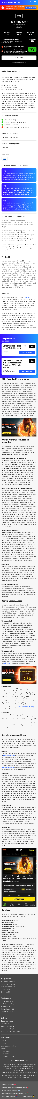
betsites (27, 297)
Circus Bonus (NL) (7, 1009)
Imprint (3, 1048)
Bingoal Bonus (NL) (7, 1012)
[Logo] (19, 1060)
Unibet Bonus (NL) (7, 1004)
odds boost (6, 663)
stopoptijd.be (18, 1070)
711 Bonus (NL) (6, 1006)
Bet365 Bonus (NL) (7, 1001)
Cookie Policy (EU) (7, 1056)
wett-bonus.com (27, 1096)
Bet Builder (5, 1023)
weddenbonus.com (9, 1096)
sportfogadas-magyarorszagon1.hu (15, 1093)
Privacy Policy (6, 1051)
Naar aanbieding (27, 352)
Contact (4, 1043)
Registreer (19, 58)
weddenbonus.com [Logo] (12, 2)
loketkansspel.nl (23, 1068)
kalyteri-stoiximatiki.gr (11, 1090)
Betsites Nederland (8, 981)
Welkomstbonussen (8, 987)
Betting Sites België (8, 984)
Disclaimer (5, 1054)
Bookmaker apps (7, 1021)
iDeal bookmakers (9, 755)
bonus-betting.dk (9, 1084)
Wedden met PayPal (8, 1029)
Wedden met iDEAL (8, 1026)
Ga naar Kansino (31, 7)
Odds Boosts (5, 989)
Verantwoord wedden (8, 1046)
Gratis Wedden (6, 992)
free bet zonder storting (26, 707)
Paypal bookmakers (8, 767)
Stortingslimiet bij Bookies (10, 1031)
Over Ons (4, 1041)
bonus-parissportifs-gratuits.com (15, 1087)
